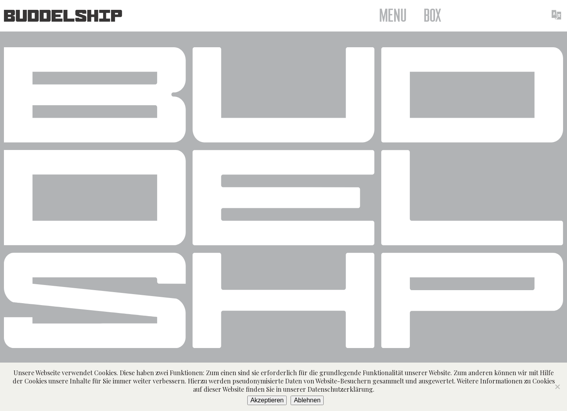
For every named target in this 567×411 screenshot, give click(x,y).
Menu (392, 16)
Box (432, 16)
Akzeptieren (267, 400)
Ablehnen (307, 400)
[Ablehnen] (557, 387)
